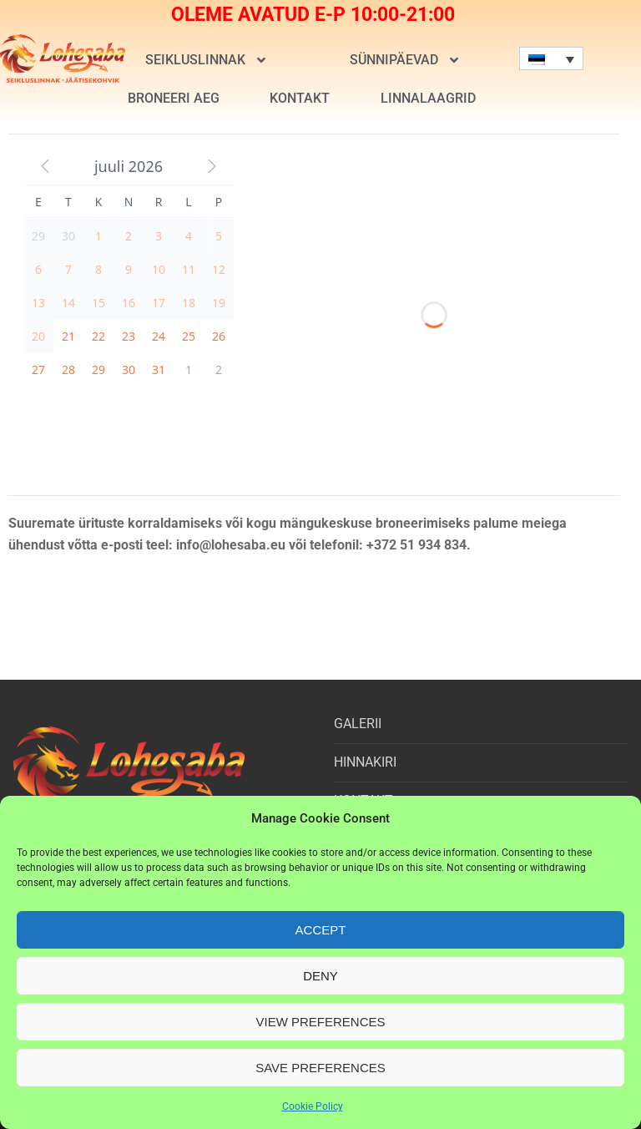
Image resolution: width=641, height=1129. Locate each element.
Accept (320, 930)
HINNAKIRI (365, 762)
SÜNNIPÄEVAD (404, 60)
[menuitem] (551, 58)
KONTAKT (300, 98)
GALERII (357, 724)
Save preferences (320, 1068)
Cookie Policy (312, 1106)
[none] (551, 58)
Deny (320, 976)
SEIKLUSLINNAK (205, 60)
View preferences (320, 1022)
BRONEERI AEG (174, 98)
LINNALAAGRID (428, 98)
